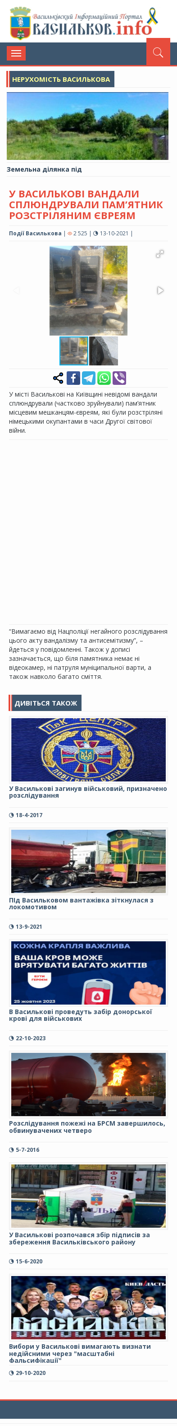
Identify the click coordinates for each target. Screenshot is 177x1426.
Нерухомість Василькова (61, 79)
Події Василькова (35, 233)
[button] (160, 254)
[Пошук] (158, 51)
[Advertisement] (88, 531)
